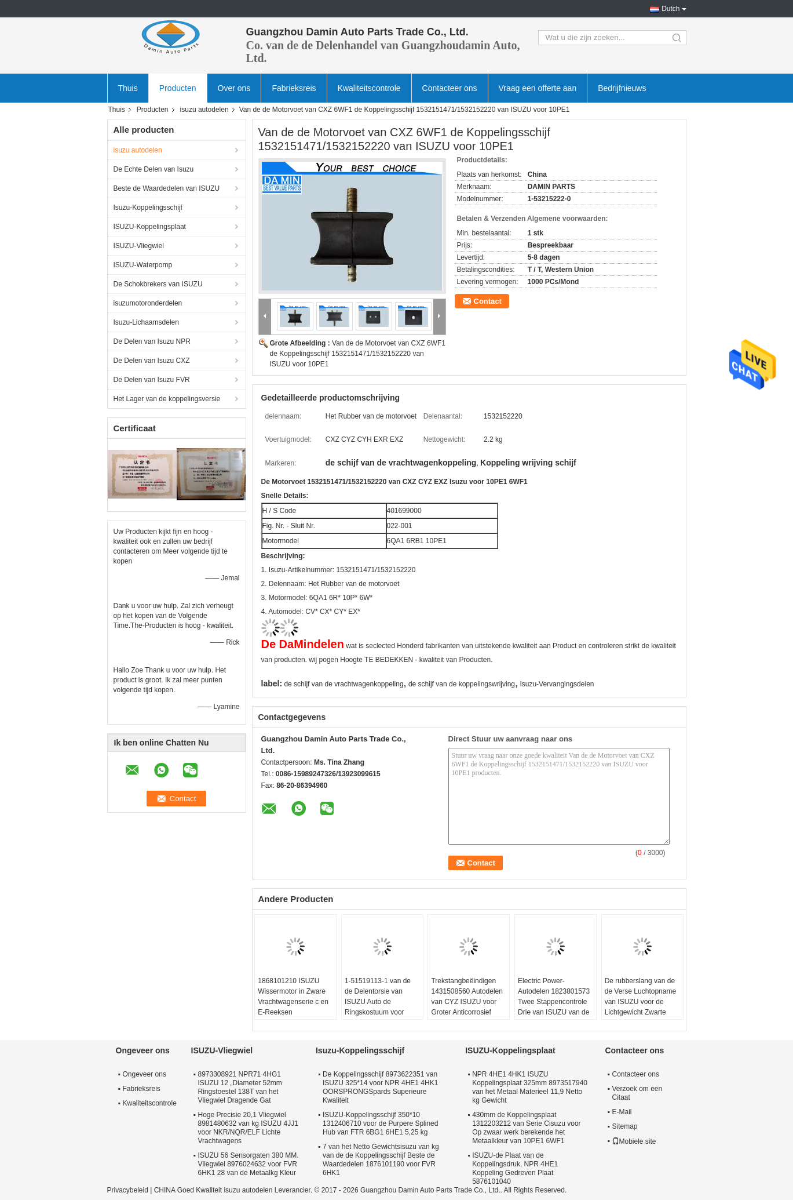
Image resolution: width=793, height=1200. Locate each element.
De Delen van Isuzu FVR (152, 380)
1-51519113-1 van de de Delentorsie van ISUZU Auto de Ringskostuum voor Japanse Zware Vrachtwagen (378, 1007)
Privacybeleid (127, 1190)
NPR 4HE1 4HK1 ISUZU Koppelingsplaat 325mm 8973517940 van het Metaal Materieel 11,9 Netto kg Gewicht (529, 1087)
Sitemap (625, 1126)
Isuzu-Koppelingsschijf (148, 207)
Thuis (128, 88)
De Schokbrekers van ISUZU (158, 284)
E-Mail (622, 1112)
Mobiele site (634, 1141)
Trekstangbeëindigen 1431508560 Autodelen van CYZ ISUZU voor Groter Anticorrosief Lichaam (466, 1002)
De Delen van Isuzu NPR (152, 341)
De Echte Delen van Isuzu (154, 169)
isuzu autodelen (204, 110)
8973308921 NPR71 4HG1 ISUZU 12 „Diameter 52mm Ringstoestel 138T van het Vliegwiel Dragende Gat (240, 1087)
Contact (488, 301)
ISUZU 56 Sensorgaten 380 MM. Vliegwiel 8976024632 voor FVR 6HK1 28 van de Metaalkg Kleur (248, 1164)
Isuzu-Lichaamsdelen (146, 322)
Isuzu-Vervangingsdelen (557, 684)
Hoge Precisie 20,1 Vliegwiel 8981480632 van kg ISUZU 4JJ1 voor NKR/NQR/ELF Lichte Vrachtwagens (248, 1128)
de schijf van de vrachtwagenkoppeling (343, 684)
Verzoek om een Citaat (637, 1093)
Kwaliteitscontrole (369, 88)
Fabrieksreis (294, 88)
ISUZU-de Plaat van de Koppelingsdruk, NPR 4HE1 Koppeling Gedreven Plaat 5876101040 (515, 1168)
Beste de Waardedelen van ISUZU (167, 188)
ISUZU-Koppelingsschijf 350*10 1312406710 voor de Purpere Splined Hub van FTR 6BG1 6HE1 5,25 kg (380, 1123)
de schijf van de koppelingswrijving (461, 684)
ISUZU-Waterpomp (143, 265)
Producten (177, 88)
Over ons (234, 88)
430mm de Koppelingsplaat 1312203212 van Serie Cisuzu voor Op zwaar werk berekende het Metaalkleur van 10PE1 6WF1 (526, 1128)
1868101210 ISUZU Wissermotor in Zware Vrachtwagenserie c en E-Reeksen (293, 996)
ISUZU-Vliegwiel (139, 246)
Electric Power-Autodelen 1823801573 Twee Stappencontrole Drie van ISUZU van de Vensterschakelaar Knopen (554, 1007)
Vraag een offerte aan (538, 88)
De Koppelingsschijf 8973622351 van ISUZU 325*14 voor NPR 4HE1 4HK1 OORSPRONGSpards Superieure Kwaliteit (380, 1087)
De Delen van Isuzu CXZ (152, 361)
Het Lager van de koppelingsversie (167, 399)
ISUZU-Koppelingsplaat (150, 227)
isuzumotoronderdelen (148, 303)
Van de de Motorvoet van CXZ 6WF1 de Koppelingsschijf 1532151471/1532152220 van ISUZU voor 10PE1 (357, 353)
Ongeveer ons (144, 1074)
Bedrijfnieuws (622, 88)
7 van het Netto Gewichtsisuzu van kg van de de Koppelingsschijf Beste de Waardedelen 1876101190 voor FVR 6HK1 (381, 1160)
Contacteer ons (449, 88)
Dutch (670, 9)
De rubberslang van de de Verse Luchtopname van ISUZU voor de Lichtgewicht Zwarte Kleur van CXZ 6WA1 (640, 1002)
